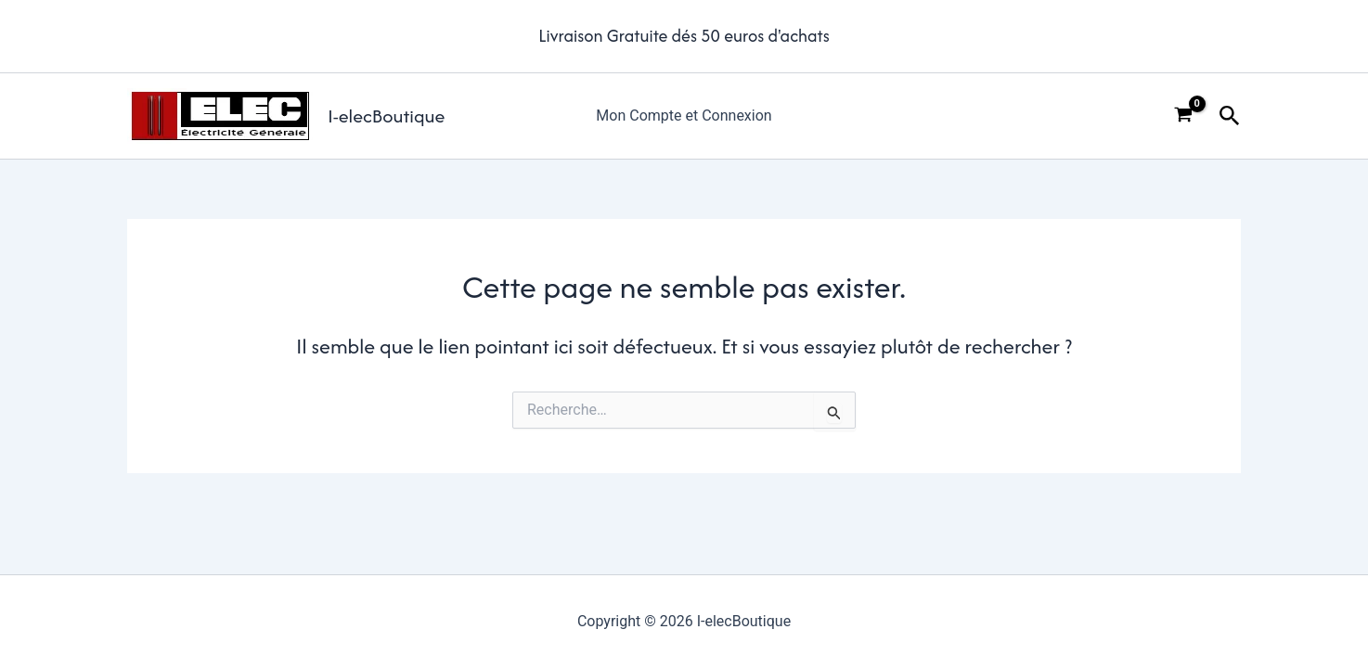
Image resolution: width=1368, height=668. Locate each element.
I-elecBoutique (386, 115)
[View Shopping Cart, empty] (1184, 116)
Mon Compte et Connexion (683, 115)
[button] (1230, 116)
